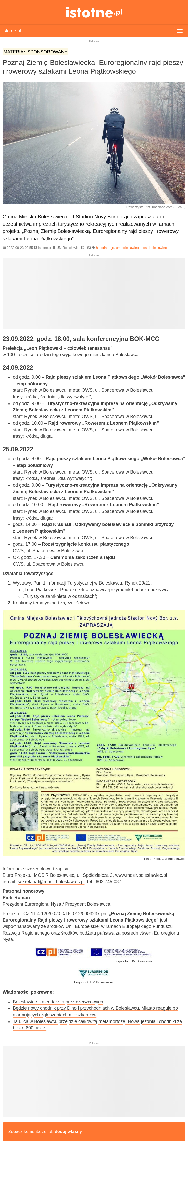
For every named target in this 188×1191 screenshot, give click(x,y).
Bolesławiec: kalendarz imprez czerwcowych (58, 1001)
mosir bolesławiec (154, 248)
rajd (111, 248)
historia (101, 248)
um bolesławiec (127, 248)
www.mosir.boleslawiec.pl (141, 875)
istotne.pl (94, 12)
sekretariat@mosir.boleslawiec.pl (51, 881)
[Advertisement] (94, 295)
